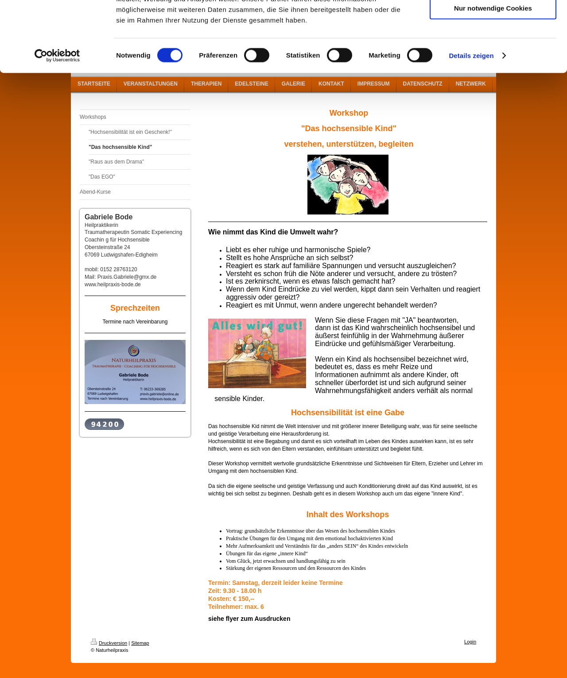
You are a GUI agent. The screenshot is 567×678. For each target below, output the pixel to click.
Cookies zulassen (493, 22)
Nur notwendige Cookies (493, 74)
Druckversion (109, 643)
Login (470, 641)
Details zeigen (471, 121)
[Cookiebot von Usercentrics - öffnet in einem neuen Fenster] (57, 121)
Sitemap (140, 643)
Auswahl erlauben (493, 48)
